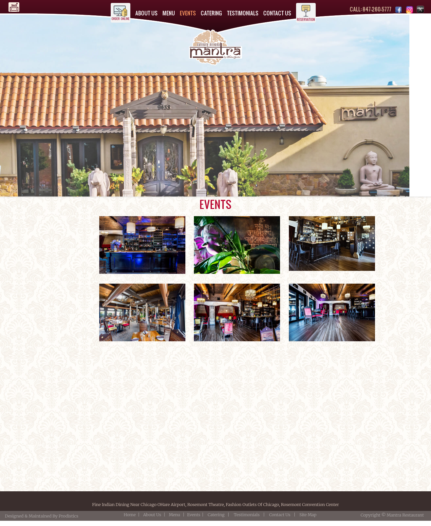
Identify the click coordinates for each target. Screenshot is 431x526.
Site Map (307, 514)
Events (193, 514)
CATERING (211, 13)
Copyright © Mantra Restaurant (392, 514)
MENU (168, 13)
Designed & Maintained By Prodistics (42, 515)
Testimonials (247, 514)
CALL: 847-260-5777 (370, 9)
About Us (152, 514)
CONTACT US (277, 13)
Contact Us (279, 514)
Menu (174, 514)
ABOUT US (146, 13)
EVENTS (188, 13)
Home (130, 514)
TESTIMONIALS (242, 13)
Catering (216, 514)
